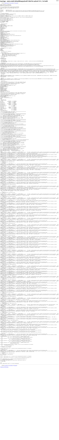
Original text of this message (4, 438)
